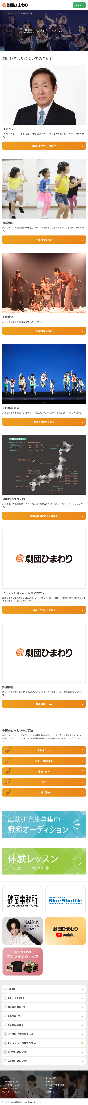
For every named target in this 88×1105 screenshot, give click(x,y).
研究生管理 (50, 1092)
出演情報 (11, 989)
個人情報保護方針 (11, 1081)
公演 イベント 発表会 (16, 998)
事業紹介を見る (44, 239)
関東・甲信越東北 (44, 761)
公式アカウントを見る (44, 609)
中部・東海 (44, 771)
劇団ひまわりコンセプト (43, 145)
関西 (44, 782)
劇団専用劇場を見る (44, 421)
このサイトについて (11, 1085)
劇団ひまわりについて (16, 1007)
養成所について (14, 1016)
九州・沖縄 (44, 792)
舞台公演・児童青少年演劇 (56, 1085)
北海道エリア (44, 750)
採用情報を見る (44, 703)
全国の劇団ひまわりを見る (44, 515)
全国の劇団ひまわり (15, 1025)
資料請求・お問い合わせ (17, 1052)
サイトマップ (9, 1078)
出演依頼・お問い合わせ (17, 1061)
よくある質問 (51, 1078)
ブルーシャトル (23, 1043)
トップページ (9, 13)
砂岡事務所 (21, 1034)
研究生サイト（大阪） (12, 1092)
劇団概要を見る (44, 330)
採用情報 (49, 1088)
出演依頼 (49, 1081)
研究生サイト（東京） (12, 1088)
